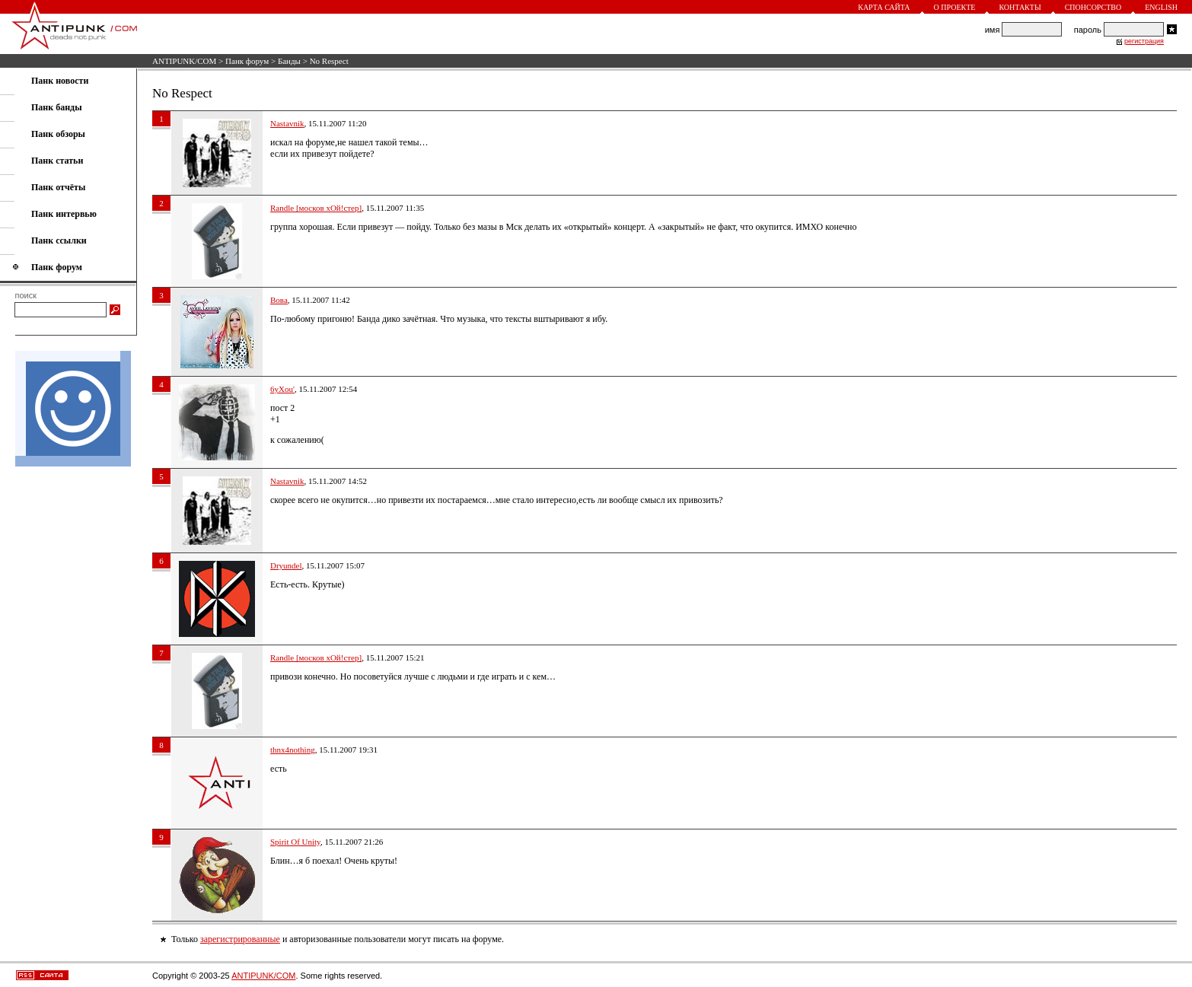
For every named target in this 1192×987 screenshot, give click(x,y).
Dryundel (286, 565)
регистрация (1144, 41)
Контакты (1020, 7)
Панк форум (247, 60)
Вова (279, 299)
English (1161, 7)
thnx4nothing (292, 749)
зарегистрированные (240, 939)
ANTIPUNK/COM (184, 60)
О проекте (955, 7)
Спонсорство (1093, 7)
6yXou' (282, 388)
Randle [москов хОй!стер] (316, 207)
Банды (289, 60)
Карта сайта (884, 7)
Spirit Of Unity (295, 841)
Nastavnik (287, 123)
